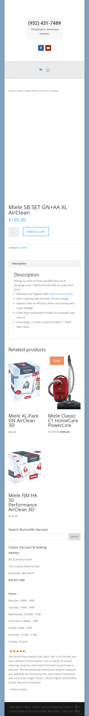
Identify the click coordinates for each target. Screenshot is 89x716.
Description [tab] (19, 263)
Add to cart (36, 231)
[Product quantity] (13, 232)
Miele (20, 90)
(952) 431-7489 (44, 23)
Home (11, 90)
